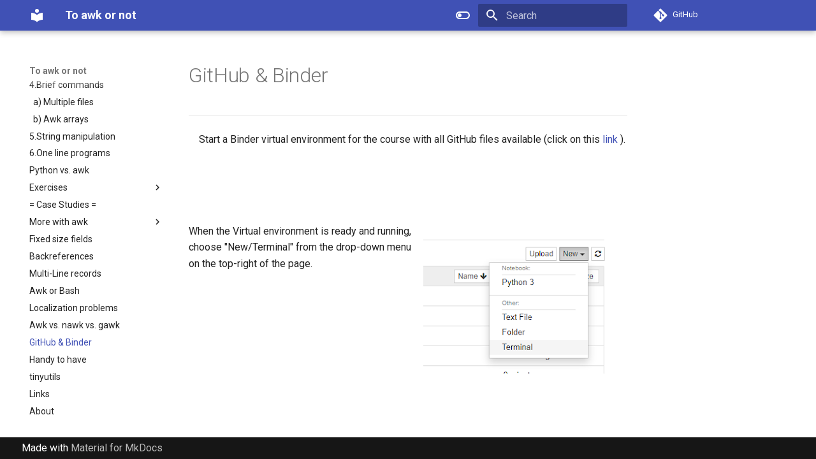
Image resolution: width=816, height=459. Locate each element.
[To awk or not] (37, 15)
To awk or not (58, 71)
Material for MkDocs (117, 448)
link (610, 139)
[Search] (552, 15)
